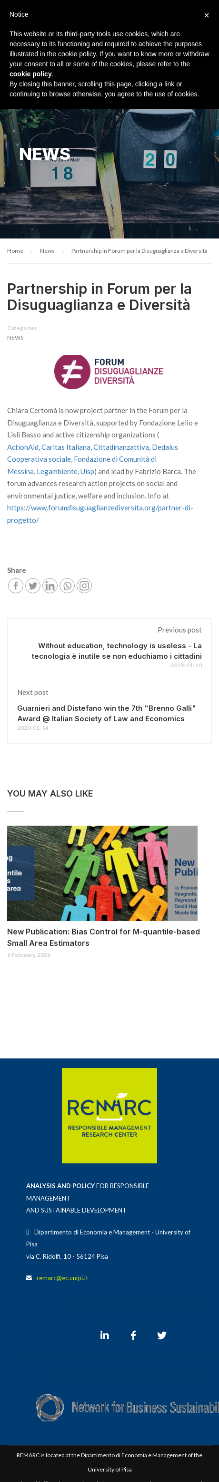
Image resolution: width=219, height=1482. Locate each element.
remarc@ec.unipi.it (62, 1278)
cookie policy (31, 74)
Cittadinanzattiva (121, 447)
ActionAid (23, 447)
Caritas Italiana (65, 447)
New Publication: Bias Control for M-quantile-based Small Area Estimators (103, 937)
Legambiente (57, 471)
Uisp (87, 471)
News (15, 337)
